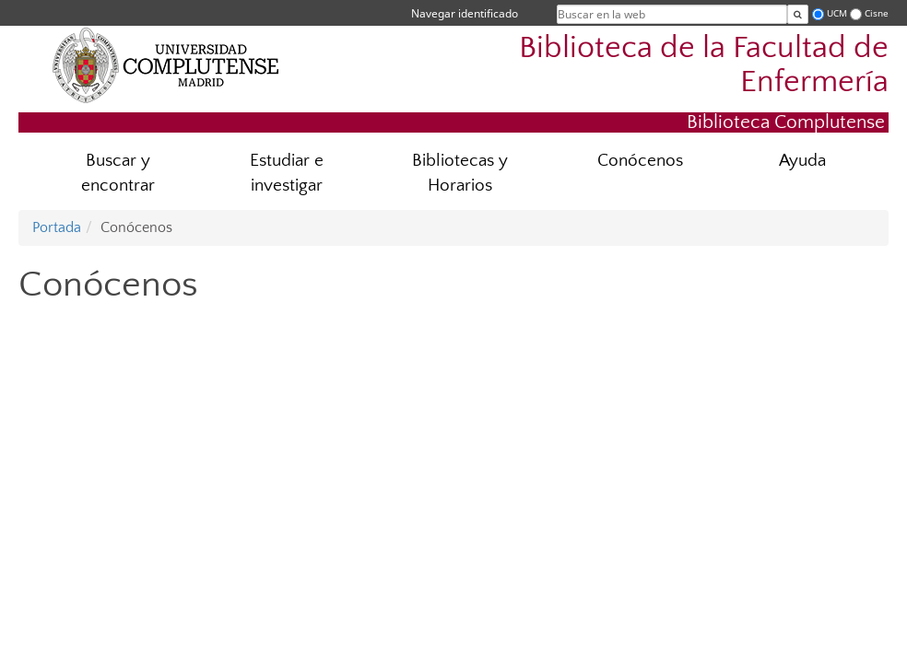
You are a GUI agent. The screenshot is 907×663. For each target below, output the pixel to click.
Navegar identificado (464, 13)
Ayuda (802, 160)
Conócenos (640, 160)
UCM (837, 13)
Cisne (877, 13)
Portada (56, 227)
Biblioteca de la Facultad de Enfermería (704, 65)
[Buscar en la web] (797, 14)
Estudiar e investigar (287, 173)
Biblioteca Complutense (786, 122)
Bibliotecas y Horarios (460, 173)
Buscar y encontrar (118, 173)
